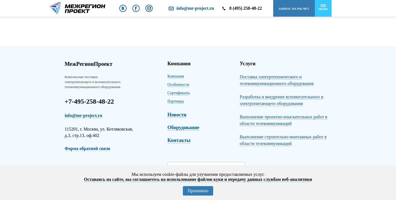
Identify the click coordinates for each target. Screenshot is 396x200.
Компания (176, 76)
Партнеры (176, 101)
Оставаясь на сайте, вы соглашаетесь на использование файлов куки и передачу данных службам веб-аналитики (198, 179)
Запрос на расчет (293, 8)
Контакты (179, 140)
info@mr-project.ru (195, 8)
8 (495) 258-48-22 (245, 8)
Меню (323, 7)
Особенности (179, 84)
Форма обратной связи (87, 148)
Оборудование (184, 127)
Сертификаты (179, 93)
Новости (177, 115)
